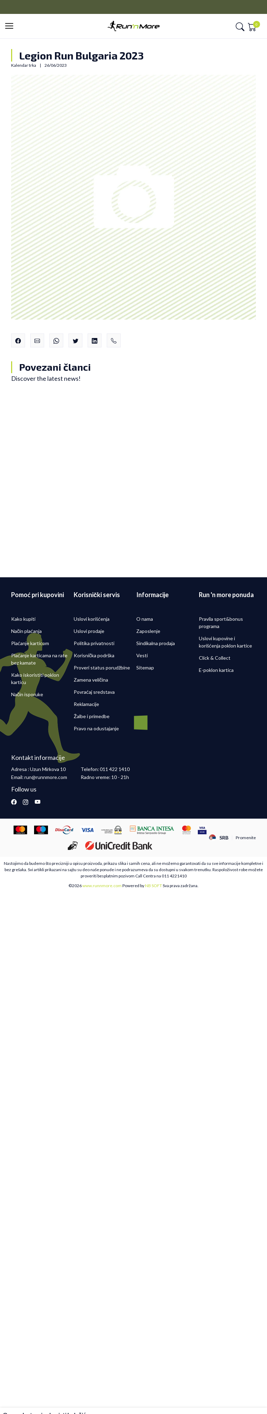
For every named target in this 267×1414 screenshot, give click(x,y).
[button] (11, 26)
